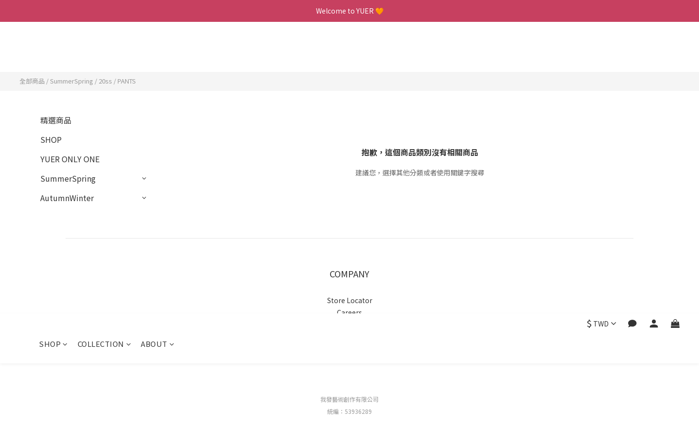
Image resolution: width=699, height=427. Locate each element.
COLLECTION (105, 52)
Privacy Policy (350, 324)
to (365, 300)
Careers (349, 312)
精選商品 (55, 120)
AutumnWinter (67, 198)
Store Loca (344, 300)
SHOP (53, 52)
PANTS (126, 80)
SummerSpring (71, 80)
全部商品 (32, 80)
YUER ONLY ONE (70, 159)
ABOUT (157, 52)
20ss (105, 80)
